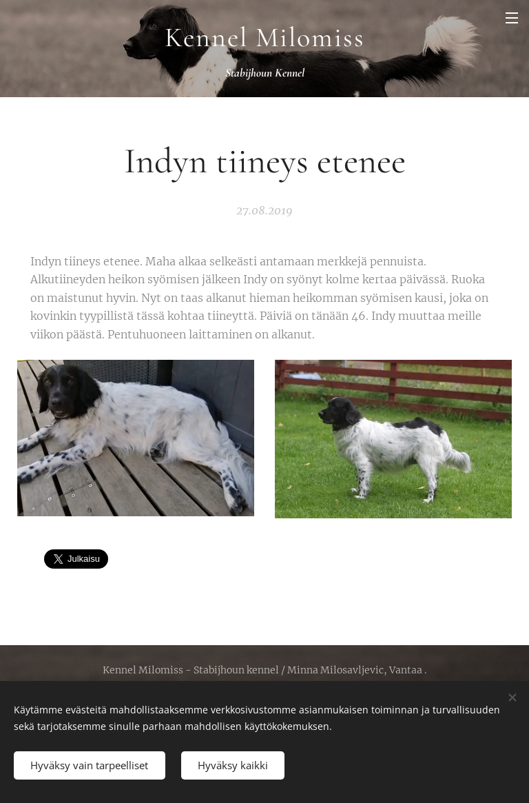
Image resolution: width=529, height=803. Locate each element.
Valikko (512, 18)
